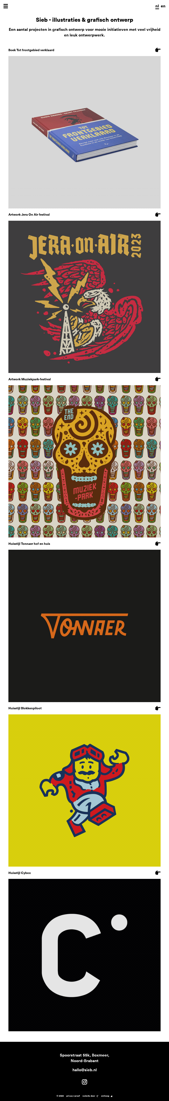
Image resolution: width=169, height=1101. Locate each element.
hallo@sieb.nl (84, 1069)
